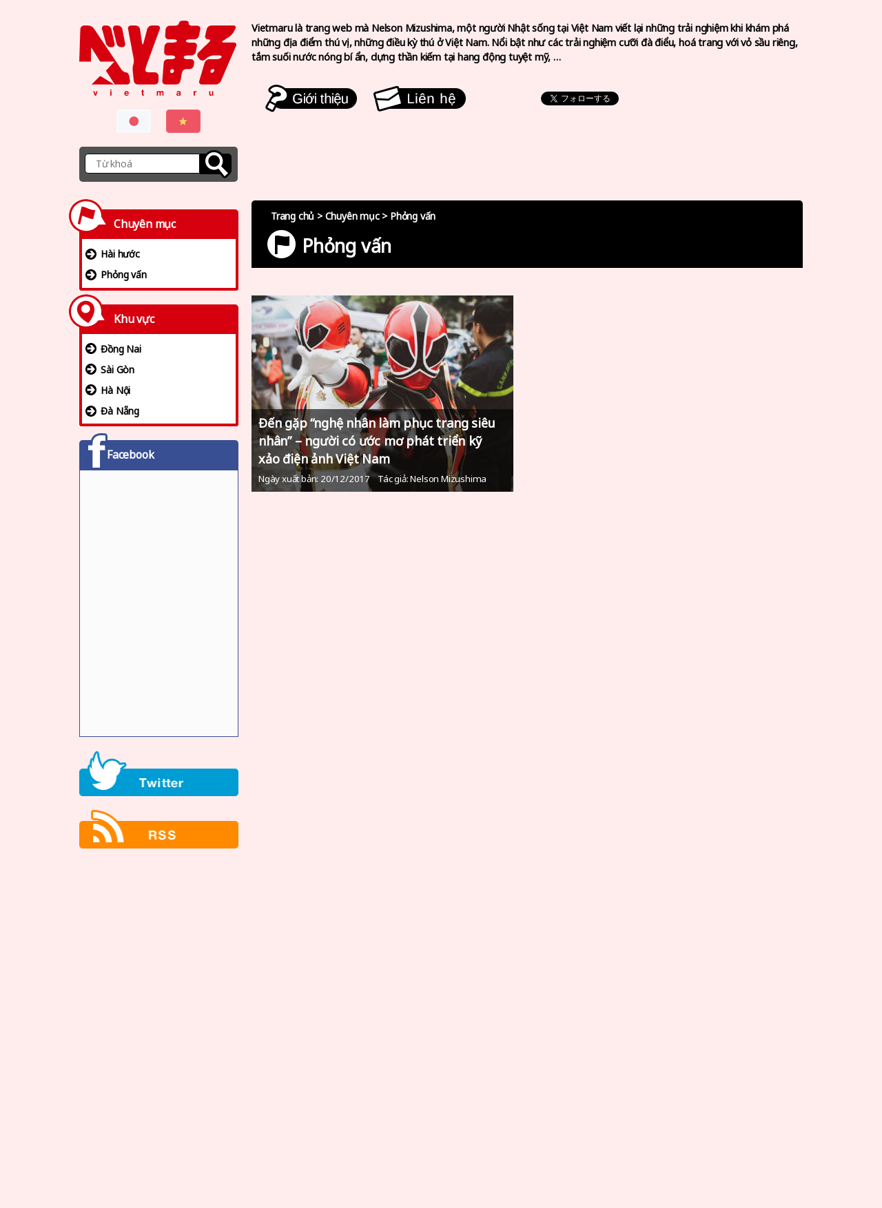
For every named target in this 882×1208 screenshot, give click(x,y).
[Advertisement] (158, 1029)
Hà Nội (115, 390)
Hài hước (120, 253)
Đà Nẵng (120, 410)
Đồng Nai (121, 348)
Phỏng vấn (123, 274)
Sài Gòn (117, 369)
